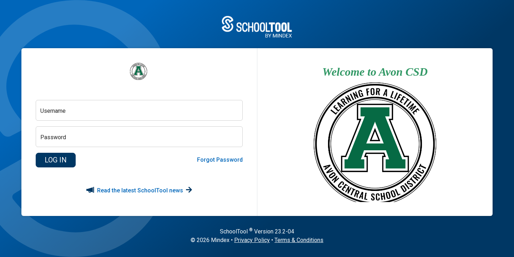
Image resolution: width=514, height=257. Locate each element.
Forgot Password (220, 159)
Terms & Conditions (298, 240)
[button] (56, 160)
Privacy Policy (252, 240)
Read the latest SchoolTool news (139, 190)
